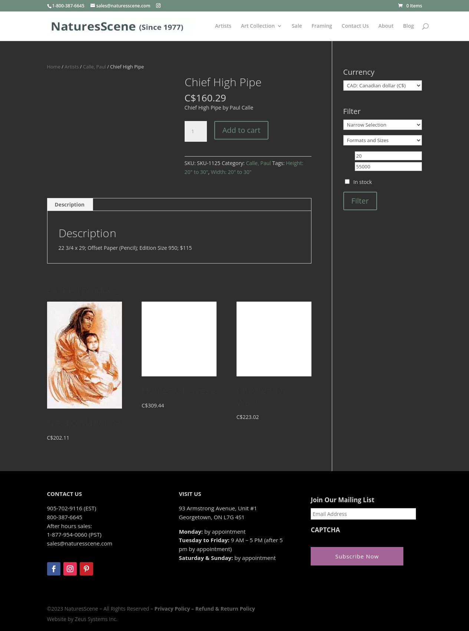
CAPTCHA (325, 530)
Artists (223, 26)
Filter (360, 201)
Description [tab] (70, 204)
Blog (408, 26)
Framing (321, 26)
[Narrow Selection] (382, 125)
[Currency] (382, 85)
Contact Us (355, 26)
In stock (362, 181)
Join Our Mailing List (342, 500)
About (385, 26)
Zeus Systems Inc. (96, 618)
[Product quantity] (196, 131)
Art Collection (258, 26)
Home (53, 66)
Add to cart (241, 130)
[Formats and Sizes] (382, 140)
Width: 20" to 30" (231, 171)
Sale (297, 26)
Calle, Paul (94, 66)
